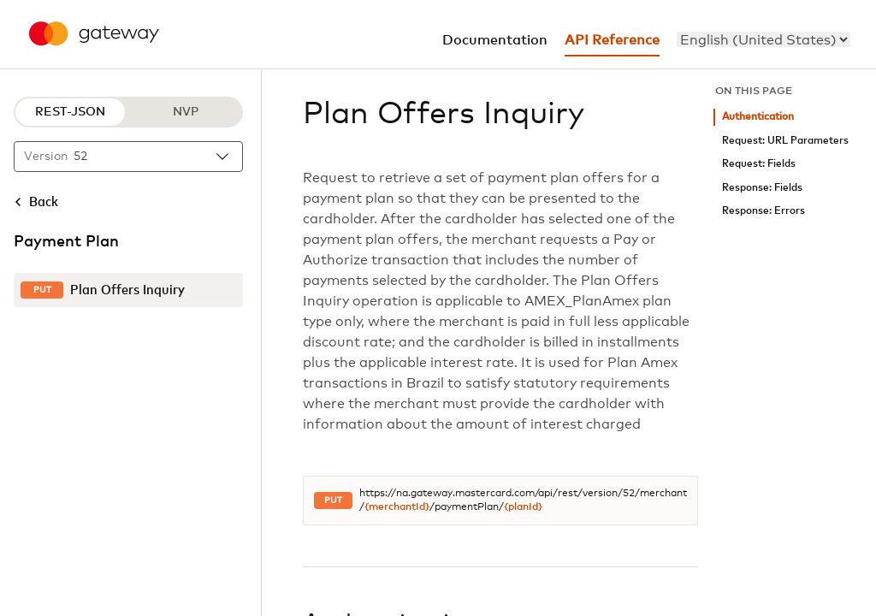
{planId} (523, 507)
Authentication (758, 116)
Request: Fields (759, 163)
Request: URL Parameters (785, 140)
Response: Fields (762, 187)
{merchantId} (396, 507)
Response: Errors (763, 210)
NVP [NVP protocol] (185, 112)
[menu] (763, 39)
